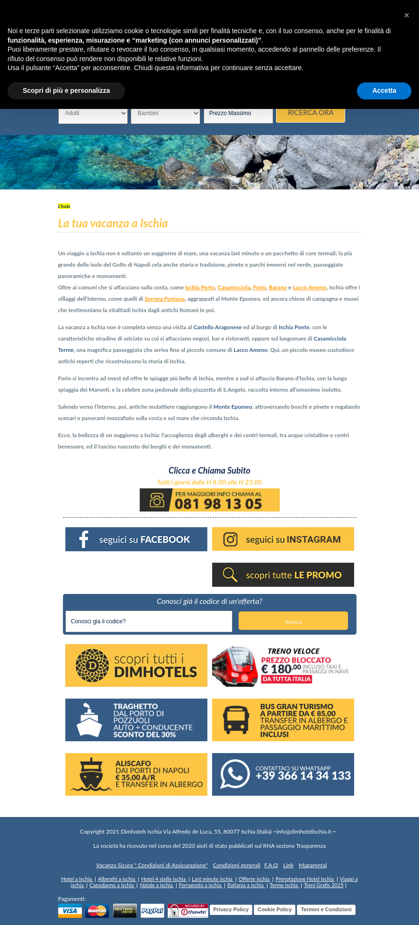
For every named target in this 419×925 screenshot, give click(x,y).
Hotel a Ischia (77, 879)
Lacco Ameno (310, 287)
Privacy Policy (231, 909)
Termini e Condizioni (326, 909)
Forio (260, 287)
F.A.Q (271, 865)
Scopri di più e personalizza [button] (66, 90)
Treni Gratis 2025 (324, 885)
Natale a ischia (157, 885)
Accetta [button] (384, 90)
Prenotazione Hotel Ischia (305, 879)
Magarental (313, 865)
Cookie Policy (275, 909)
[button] (406, 15)
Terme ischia (284, 885)
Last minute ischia (213, 879)
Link (288, 865)
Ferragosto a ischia (201, 885)
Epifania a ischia (246, 885)
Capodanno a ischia (112, 885)
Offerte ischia (255, 879)
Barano (278, 287)
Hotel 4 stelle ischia (164, 879)
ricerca (293, 621)
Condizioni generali (236, 865)
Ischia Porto (200, 287)
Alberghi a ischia (117, 879)
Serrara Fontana (164, 298)
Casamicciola (234, 287)
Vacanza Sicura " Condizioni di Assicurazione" (152, 865)
